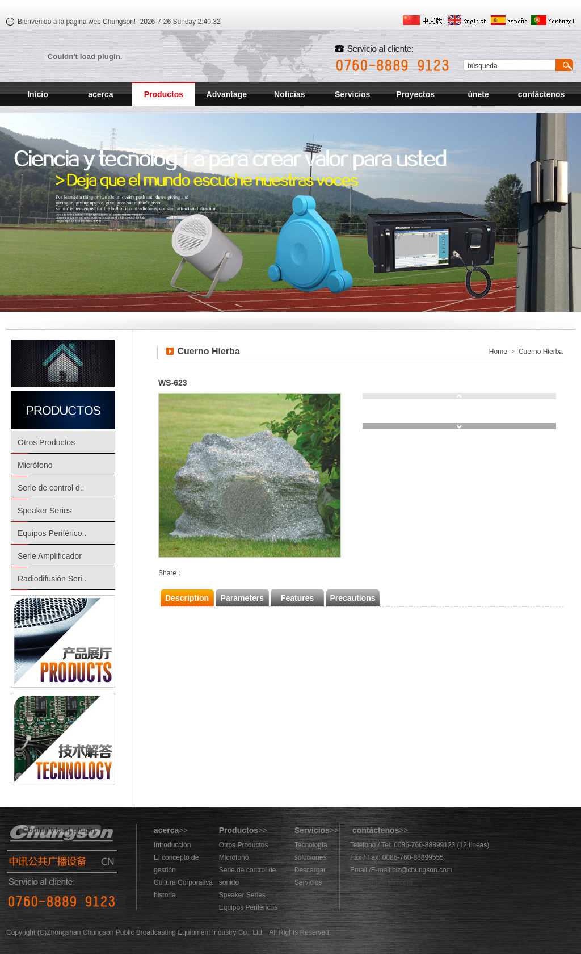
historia (165, 895)
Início (37, 94)
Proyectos (415, 94)
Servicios (352, 94)
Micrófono (35, 465)
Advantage (227, 94)
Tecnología (310, 845)
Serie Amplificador (50, 555)
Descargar (310, 870)
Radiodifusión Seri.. (52, 578)
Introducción (172, 845)
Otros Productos (46, 442)
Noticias (289, 94)
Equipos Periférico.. (52, 533)
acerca (100, 94)
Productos (163, 94)
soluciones (310, 857)
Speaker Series (45, 510)
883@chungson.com (381, 882)
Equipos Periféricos (248, 907)
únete (478, 94)
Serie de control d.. (51, 487)
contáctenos (541, 94)
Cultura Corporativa (183, 882)
